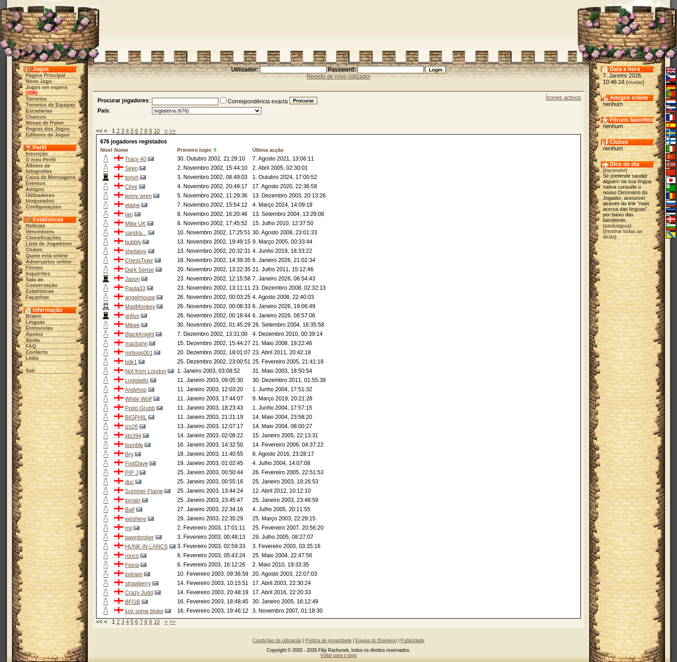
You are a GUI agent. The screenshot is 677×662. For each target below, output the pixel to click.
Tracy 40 (135, 159)
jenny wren (138, 196)
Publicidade (412, 640)
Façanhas (37, 297)
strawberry (138, 583)
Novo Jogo (39, 81)
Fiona (132, 565)
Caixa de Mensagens (51, 177)
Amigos (35, 189)
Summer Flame (144, 491)
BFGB (132, 602)
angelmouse (140, 297)
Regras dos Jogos (48, 128)
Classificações (43, 237)
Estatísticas (40, 291)
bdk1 (131, 362)
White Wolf (138, 399)
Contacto (37, 352)
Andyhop (135, 390)
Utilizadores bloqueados (40, 197)
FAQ (31, 346)
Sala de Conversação (42, 282)
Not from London (145, 371)
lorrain (132, 500)
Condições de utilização (277, 640)
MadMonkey (140, 307)
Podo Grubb (140, 408)
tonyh (132, 177)
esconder (614, 170)
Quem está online (47, 255)
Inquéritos (38, 273)
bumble (134, 445)
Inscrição (37, 153)
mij (128, 528)
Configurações (43, 206)
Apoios (34, 334)
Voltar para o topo (338, 655)
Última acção (268, 150)
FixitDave (136, 463)
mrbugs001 (139, 353)
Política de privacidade (328, 640)
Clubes (34, 249)
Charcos (36, 116)
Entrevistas (39, 328)
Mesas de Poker (45, 122)
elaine (132, 205)
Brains (34, 316)
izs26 (131, 426)
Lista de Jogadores (49, 243)
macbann (136, 343)
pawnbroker (139, 537)
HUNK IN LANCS (146, 546)
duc (129, 482)
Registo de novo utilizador (338, 76)
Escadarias (39, 110)
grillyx (132, 316)
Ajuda (33, 340)
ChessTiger (139, 260)
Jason (132, 279)
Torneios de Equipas (50, 104)
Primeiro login (194, 150)
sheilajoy (136, 251)
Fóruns (34, 267)
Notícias (36, 225)
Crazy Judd (139, 593)
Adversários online (49, 261)
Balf (130, 510)
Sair (31, 370)
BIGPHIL (136, 417)
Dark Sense (139, 270)
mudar (635, 82)
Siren (131, 168)
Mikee (132, 325)
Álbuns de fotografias (39, 168)
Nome (121, 150)
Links (32, 358)
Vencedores (40, 231)
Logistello (137, 380)
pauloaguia (616, 225)
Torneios (36, 98)
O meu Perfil (41, 159)
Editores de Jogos (48, 134)
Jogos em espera (46, 87)
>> (172, 131)
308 (31, 92)
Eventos (36, 183)
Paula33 (135, 288)
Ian (129, 214)
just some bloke (144, 611)
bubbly (133, 242)
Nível (106, 150)
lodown (134, 574)
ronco (132, 556)
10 (157, 131)
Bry (129, 454)
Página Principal (46, 75)
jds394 (133, 436)
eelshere (135, 519)
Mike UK (135, 224)
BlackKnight (139, 334)
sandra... (136, 233)
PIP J (131, 473)
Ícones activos (563, 98)
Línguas (35, 322)
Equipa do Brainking (376, 640)
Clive (131, 187)
